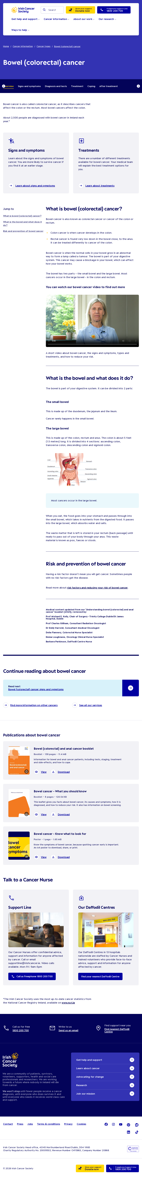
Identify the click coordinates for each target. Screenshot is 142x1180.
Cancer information (56, 19)
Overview (8, 86)
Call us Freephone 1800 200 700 (33, 978)
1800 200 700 (20, 1032)
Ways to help (20, 29)
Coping (91, 86)
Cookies (82, 1125)
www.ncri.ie (68, 1004)
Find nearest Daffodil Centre (116, 1032)
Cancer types (44, 46)
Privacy (68, 1125)
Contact (8, 1125)
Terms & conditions (48, 1125)
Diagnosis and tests (56, 86)
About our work (83, 19)
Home (6, 46)
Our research (107, 19)
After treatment (108, 86)
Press (20, 1125)
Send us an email (68, 1032)
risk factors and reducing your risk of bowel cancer (97, 588)
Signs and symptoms (29, 86)
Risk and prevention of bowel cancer (23, 232)
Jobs (30, 1125)
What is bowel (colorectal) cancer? (22, 217)
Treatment (77, 86)
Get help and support (25, 19)
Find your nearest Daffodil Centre (101, 978)
